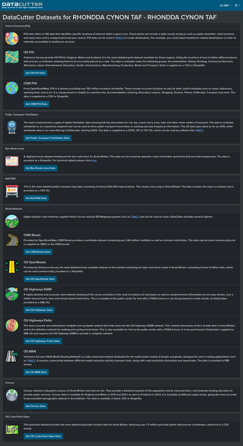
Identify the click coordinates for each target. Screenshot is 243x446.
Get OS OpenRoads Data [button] (40, 279)
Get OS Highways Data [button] (39, 310)
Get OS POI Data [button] (35, 73)
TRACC (119, 38)
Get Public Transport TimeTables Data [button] (47, 138)
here (93, 160)
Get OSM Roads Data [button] (38, 252)
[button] (225, 5)
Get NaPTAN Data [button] (36, 198)
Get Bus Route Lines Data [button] (40, 168)
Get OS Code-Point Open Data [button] (43, 436)
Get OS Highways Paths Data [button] (43, 341)
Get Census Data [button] (35, 406)
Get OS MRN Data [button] (36, 372)
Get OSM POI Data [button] (36, 104)
